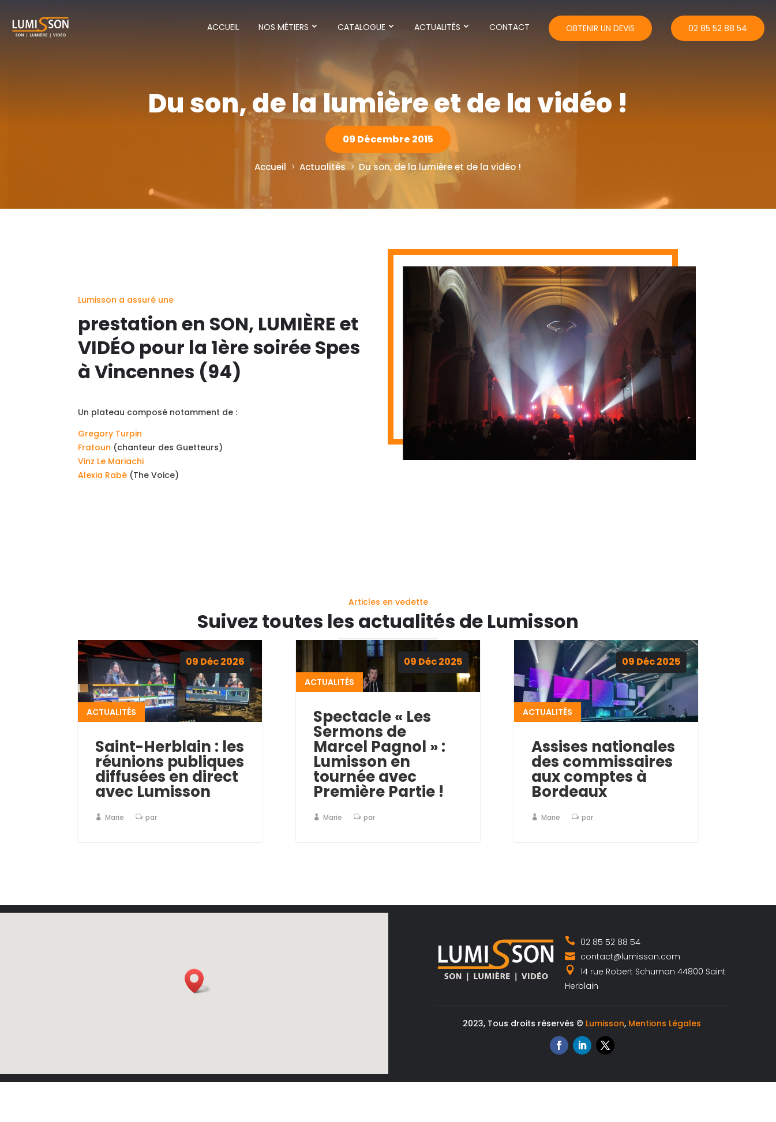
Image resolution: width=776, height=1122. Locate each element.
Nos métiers (283, 27)
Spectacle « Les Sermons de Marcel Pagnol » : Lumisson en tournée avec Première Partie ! (379, 754)
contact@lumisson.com (622, 956)
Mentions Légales (664, 1023)
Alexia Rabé (102, 495)
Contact (509, 27)
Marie (114, 817)
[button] (198, 981)
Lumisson (605, 1023)
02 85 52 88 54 (717, 28)
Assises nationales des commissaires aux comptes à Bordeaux (603, 769)
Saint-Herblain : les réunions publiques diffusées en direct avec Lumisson (169, 769)
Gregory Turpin (110, 454)
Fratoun (94, 467)
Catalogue (361, 27)
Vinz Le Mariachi (111, 481)
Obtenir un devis (600, 28)
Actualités (437, 27)
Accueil (223, 27)
